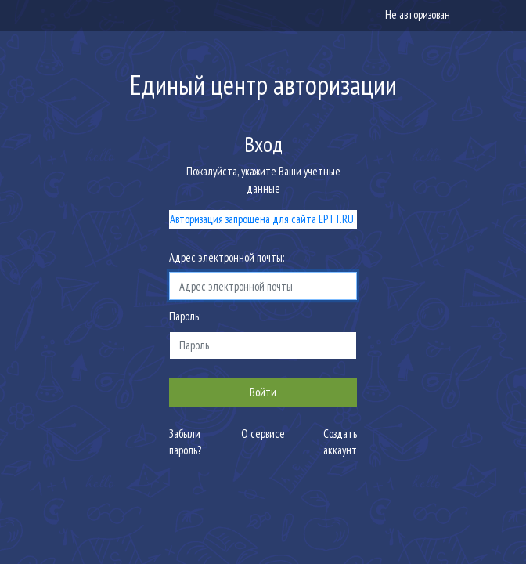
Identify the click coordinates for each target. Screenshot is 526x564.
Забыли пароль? (185, 442)
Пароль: (184, 316)
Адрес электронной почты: (226, 257)
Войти (263, 392)
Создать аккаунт (340, 442)
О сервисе (263, 433)
